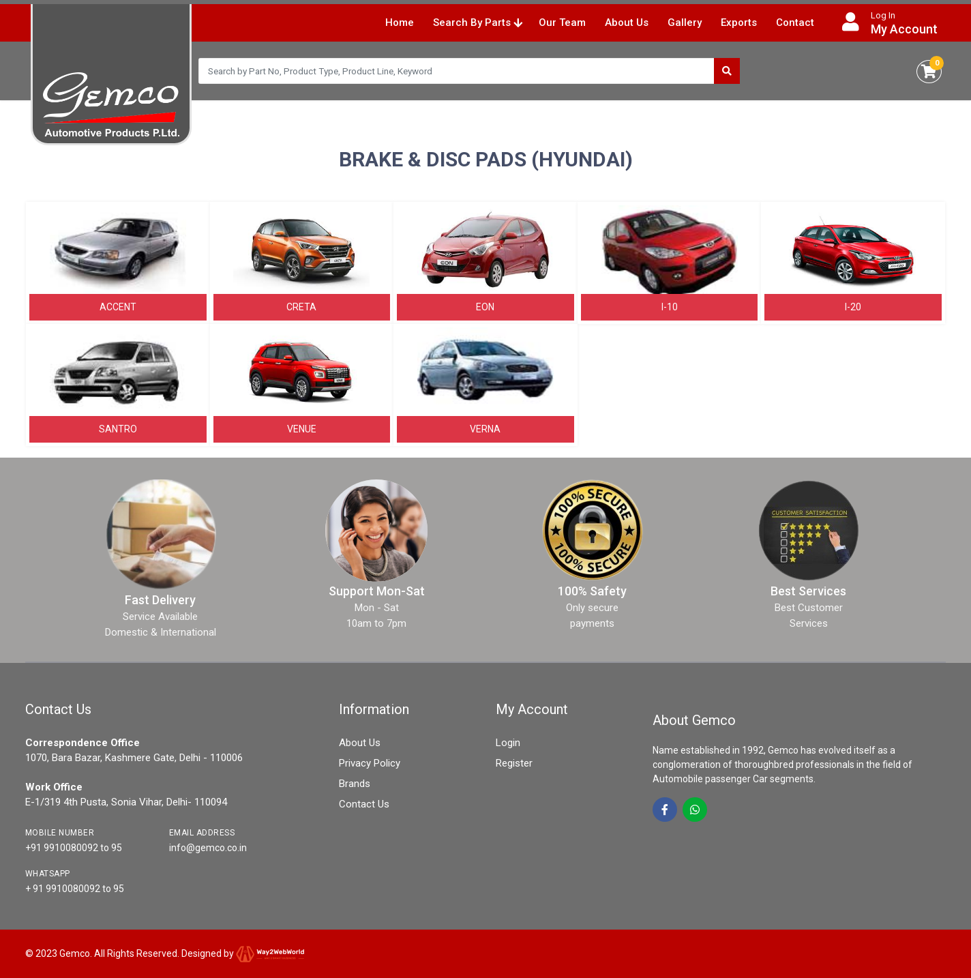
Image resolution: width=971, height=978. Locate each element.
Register (514, 763)
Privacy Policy (369, 763)
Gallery (685, 22)
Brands (354, 783)
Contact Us (364, 804)
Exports (739, 22)
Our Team (562, 22)
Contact (795, 22)
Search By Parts (477, 22)
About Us (626, 22)
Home (399, 22)
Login (508, 743)
